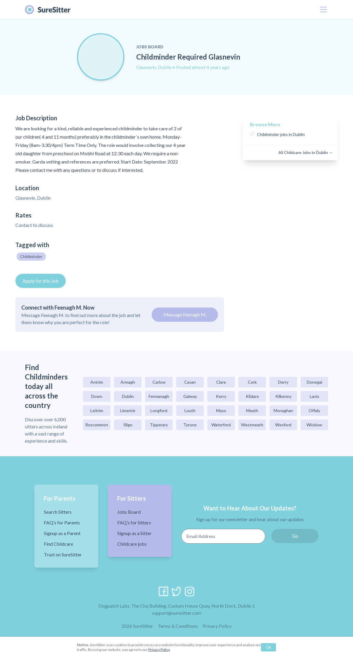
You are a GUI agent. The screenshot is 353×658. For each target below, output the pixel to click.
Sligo (127, 424)
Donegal (314, 382)
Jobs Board (129, 512)
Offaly (314, 410)
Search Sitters (58, 512)
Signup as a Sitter (134, 533)
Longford (158, 410)
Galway (190, 396)
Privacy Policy (217, 626)
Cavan (190, 382)
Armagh (128, 382)
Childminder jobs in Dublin (281, 134)
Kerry (221, 396)
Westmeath (252, 424)
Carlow (159, 382)
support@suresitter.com (176, 613)
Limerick (127, 410)
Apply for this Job (41, 281)
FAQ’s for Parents (62, 522)
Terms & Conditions (178, 626)
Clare (221, 382)
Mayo (221, 410)
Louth (189, 410)
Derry (283, 382)
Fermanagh (159, 396)
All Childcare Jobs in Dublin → (305, 152)
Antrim (96, 382)
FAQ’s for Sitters (134, 522)
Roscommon (96, 424)
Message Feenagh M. (184, 314)
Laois (314, 396)
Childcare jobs (132, 544)
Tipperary (159, 424)
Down (96, 396)
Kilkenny (283, 396)
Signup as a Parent (62, 533)
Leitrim (96, 410)
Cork (252, 382)
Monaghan (283, 410)
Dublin (128, 396)
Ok (268, 647)
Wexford (283, 424)
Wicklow (314, 424)
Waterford (221, 424)
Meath (252, 410)
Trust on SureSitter (63, 554)
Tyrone (190, 424)
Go (295, 536)
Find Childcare (58, 544)
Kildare (252, 396)
